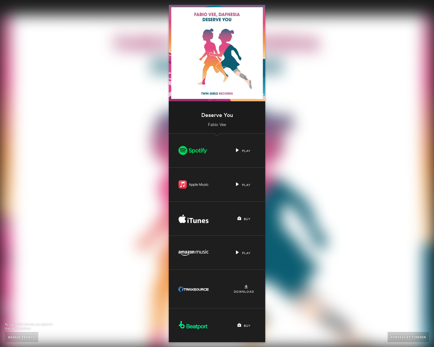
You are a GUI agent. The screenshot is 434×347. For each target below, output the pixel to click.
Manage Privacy (21, 337)
